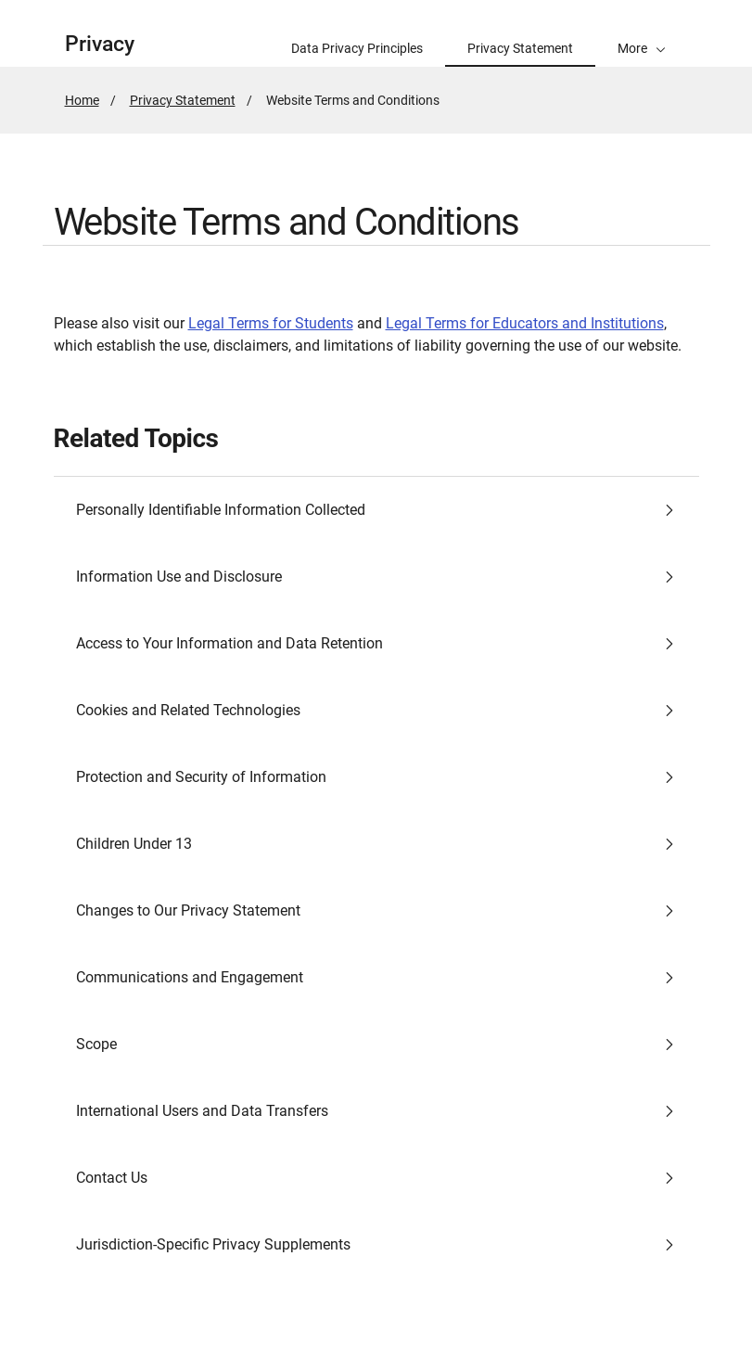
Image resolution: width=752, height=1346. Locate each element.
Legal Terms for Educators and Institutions (525, 323)
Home (82, 100)
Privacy (99, 44)
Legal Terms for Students (270, 323)
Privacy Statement (183, 100)
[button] (641, 33)
